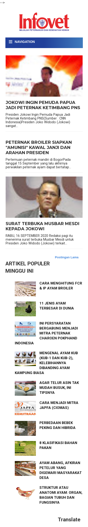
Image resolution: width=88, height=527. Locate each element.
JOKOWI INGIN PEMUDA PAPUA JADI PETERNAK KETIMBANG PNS (43, 105)
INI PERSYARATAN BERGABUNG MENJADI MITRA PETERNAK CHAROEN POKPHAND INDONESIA (46, 333)
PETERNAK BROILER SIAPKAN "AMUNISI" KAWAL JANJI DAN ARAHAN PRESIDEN (39, 147)
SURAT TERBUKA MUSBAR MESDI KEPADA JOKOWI (42, 226)
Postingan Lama (66, 257)
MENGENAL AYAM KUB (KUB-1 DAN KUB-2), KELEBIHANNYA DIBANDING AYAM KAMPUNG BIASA (46, 363)
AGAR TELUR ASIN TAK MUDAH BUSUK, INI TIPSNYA (59, 388)
